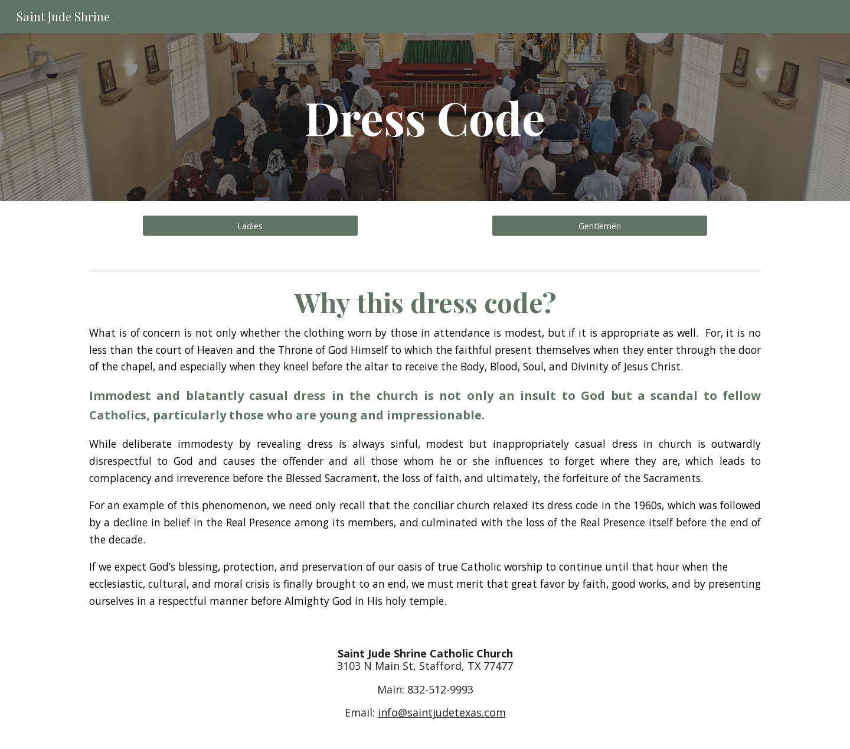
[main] (425, 117)
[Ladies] (250, 225)
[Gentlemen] (599, 225)
